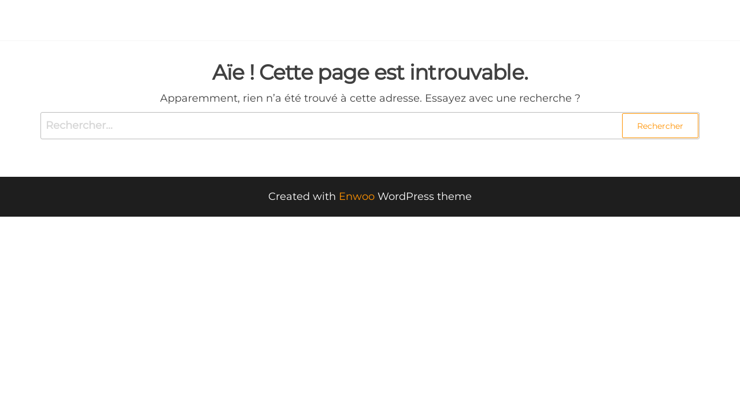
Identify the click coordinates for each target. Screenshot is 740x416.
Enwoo (357, 196)
